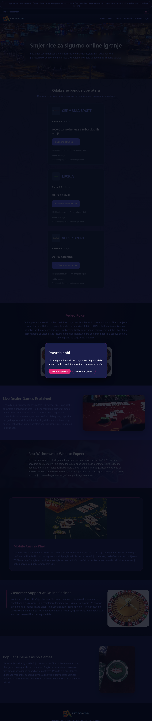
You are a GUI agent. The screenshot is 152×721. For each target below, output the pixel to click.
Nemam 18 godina (84, 371)
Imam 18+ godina (60, 371)
